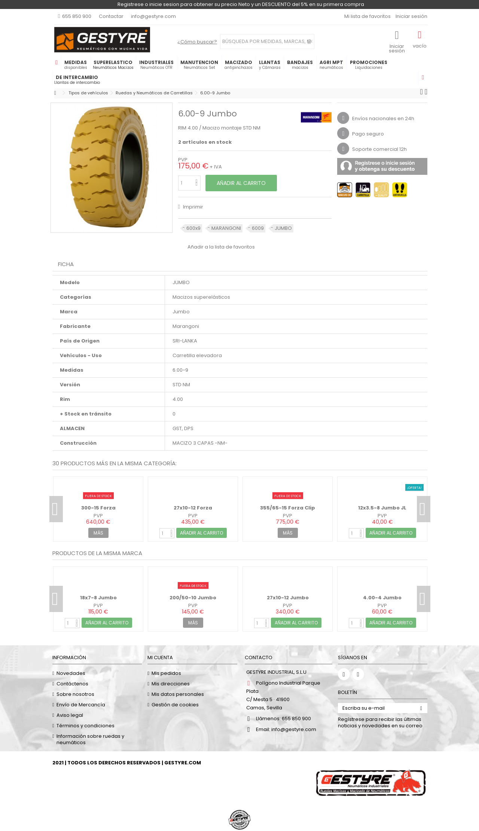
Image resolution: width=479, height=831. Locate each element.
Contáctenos (72, 684)
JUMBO (283, 228)
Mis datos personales (178, 694)
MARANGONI (226, 228)
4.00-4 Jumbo (382, 597)
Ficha (66, 264)
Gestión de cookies (175, 704)
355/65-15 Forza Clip (287, 507)
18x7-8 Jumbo (98, 597)
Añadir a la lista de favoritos (221, 247)
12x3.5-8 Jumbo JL (382, 507)
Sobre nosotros (75, 694)
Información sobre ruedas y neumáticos (90, 739)
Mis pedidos (166, 673)
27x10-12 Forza (193, 507)
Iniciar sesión (410, 16)
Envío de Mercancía (81, 704)
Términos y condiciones (86, 725)
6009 (258, 228)
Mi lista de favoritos (367, 16)
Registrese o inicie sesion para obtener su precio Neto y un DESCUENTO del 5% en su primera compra (241, 4)
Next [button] (423, 509)
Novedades (71, 673)
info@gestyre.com (153, 16)
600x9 (193, 228)
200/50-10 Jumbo (193, 597)
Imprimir (192, 206)
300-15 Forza (98, 507)
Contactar (111, 16)
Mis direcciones (171, 684)
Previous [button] (56, 509)
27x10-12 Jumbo (288, 597)
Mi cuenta (160, 657)
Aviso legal (70, 715)
